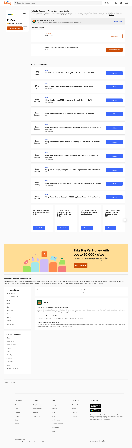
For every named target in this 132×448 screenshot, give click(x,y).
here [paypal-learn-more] (43, 441)
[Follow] (23, 13)
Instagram (75, 412)
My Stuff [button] (108, 3)
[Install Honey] (118, 21)
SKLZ (8, 304)
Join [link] (121, 3)
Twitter (74, 409)
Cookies (54, 431)
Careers (17, 412)
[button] (97, 441)
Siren (8, 300)
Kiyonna (9, 314)
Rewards (35, 412)
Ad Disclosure (56, 420)
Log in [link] (126, 3)
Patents (54, 412)
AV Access (10, 310)
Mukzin (9, 317)
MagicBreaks (10, 324)
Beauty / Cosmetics (12, 368)
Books (8, 365)
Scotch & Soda (11, 293)
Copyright (54, 409)
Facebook (75, 405)
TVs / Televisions (11, 345)
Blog (16, 420)
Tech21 (9, 321)
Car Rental (10, 362)
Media (17, 424)
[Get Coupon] (114, 36)
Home (6, 383)
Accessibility (55, 427)
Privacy (54, 405)
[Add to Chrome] (80, 265)
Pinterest (75, 416)
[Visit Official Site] (25, 28)
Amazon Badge (37, 409)
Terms (53, 416)
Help (16, 409)
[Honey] (7, 3)
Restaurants (10, 341)
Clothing (9, 358)
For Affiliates (36, 416)
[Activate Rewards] (15, 28)
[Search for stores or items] (58, 3)
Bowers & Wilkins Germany (15, 297)
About (17, 405)
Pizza (8, 338)
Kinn (8, 307)
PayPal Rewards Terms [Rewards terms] (51, 50)
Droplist (35, 405)
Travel (8, 351)
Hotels (8, 348)
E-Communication (57, 424)
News (16, 416)
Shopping (9, 355)
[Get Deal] (114, 73)
